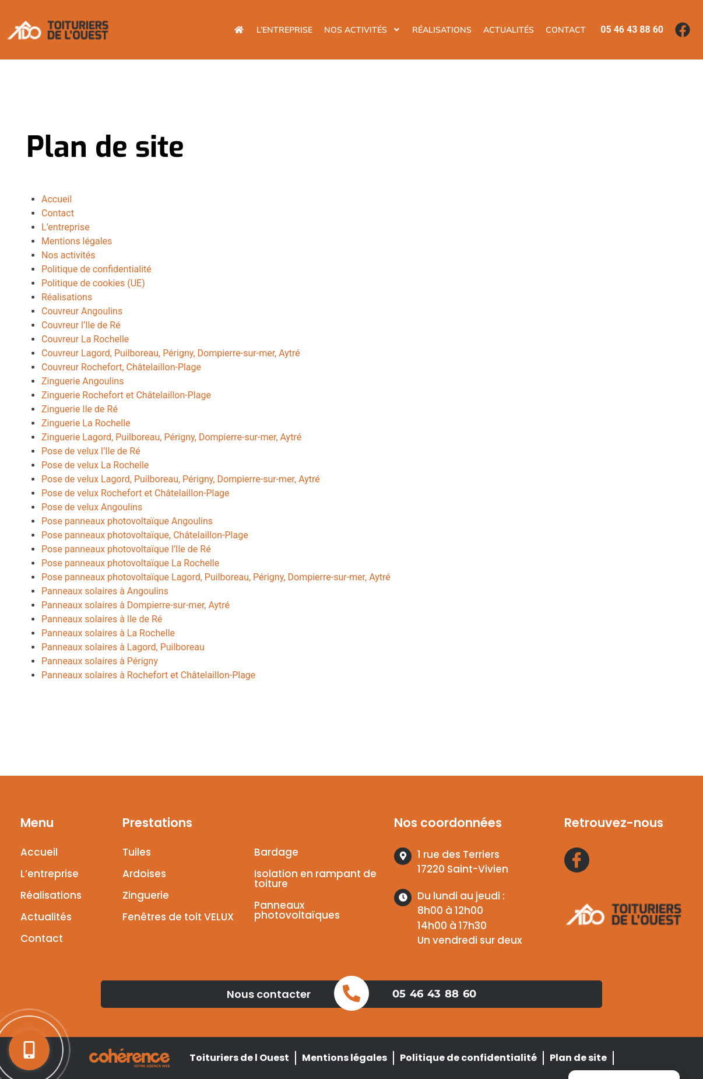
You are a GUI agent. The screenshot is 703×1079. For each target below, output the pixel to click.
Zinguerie (145, 895)
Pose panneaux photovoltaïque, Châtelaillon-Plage (144, 535)
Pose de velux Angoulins (91, 507)
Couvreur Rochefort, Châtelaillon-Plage (121, 367)
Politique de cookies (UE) (93, 283)
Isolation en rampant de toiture (315, 879)
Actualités (508, 29)
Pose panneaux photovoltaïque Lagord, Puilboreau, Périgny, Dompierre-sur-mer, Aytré (216, 577)
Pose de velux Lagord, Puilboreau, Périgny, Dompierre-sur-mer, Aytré (180, 479)
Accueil (56, 199)
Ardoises (144, 874)
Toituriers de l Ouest (239, 1057)
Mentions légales (76, 241)
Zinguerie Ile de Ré (79, 409)
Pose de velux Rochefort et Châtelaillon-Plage (135, 493)
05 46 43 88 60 (434, 993)
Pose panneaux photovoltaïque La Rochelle (130, 563)
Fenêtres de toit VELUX (178, 917)
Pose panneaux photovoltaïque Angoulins (127, 521)
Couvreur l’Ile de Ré (81, 325)
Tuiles (136, 852)
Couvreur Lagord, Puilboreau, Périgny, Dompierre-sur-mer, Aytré (170, 353)
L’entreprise (284, 29)
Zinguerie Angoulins (82, 381)
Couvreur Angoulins (81, 311)
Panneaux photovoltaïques (297, 910)
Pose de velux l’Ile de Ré (90, 451)
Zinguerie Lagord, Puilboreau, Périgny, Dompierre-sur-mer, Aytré (171, 437)
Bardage (276, 852)
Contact (566, 29)
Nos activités (362, 29)
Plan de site (578, 1057)
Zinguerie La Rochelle (86, 423)
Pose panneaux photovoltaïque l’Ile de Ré (126, 549)
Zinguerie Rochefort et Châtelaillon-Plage (126, 395)
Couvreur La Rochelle (85, 339)
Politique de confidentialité (96, 269)
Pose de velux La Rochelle (95, 465)
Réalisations (442, 29)
